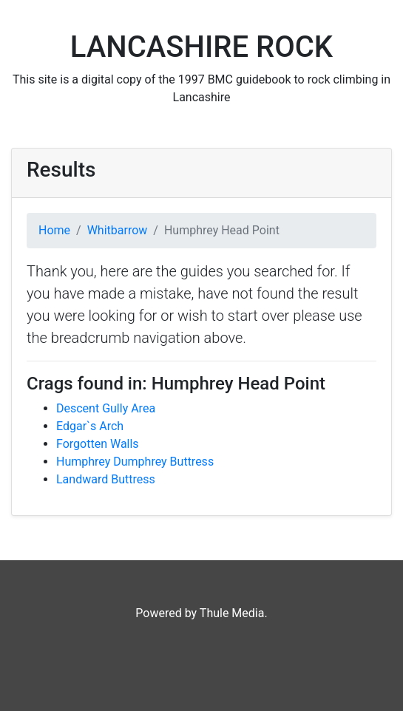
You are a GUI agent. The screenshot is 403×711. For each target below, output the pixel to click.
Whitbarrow (117, 230)
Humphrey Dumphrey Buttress (135, 462)
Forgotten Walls (97, 444)
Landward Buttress (105, 479)
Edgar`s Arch (89, 426)
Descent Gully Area (105, 408)
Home (54, 230)
